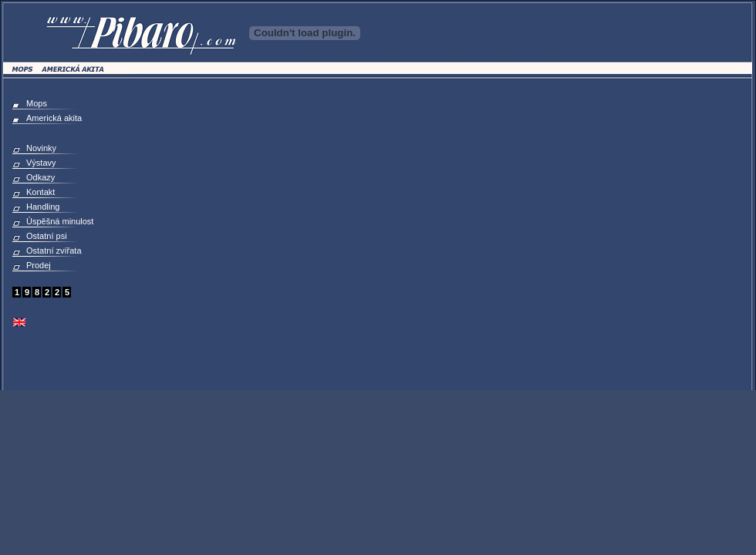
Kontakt (40, 192)
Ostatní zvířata (54, 250)
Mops (36, 103)
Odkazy (40, 177)
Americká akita (54, 118)
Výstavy (41, 162)
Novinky (41, 148)
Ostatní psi (46, 235)
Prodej (38, 265)
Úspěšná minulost (59, 221)
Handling (42, 206)
